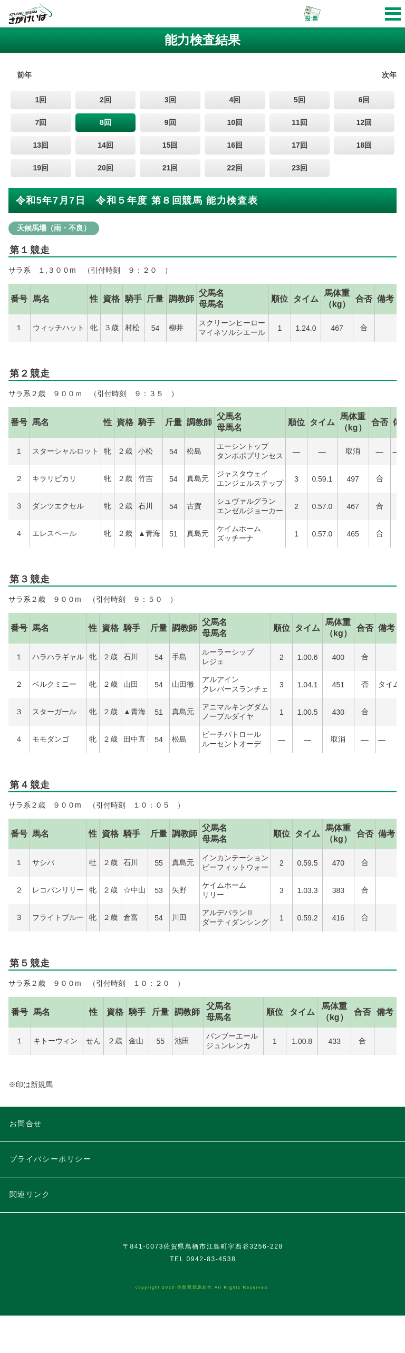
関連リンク (30, 1194)
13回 (41, 145)
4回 (234, 99)
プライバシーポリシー (50, 1159)
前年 (24, 75)
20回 (105, 168)
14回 (105, 145)
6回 (364, 99)
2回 (105, 99)
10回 (235, 122)
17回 (299, 145)
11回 (299, 122)
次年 (389, 75)
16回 (235, 145)
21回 (170, 168)
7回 (40, 122)
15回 (170, 145)
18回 (364, 145)
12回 (364, 122)
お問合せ (25, 1123)
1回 (40, 99)
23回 (299, 168)
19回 (41, 168)
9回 (170, 122)
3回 (170, 99)
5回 (299, 99)
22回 (235, 168)
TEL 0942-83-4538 (203, 1296)
